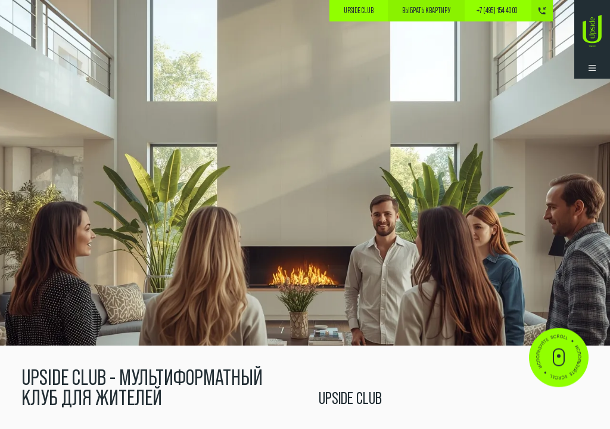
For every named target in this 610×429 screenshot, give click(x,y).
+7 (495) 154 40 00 (497, 11)
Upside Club (359, 11)
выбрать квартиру (426, 11)
